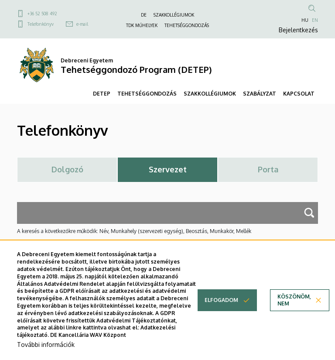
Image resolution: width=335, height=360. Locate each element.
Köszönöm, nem (294, 300)
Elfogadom (221, 300)
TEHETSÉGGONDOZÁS (186, 25)
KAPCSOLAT (298, 93)
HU (304, 20)
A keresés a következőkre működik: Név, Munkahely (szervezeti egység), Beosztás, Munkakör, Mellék (134, 231)
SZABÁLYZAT (259, 93)
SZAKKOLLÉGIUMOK (174, 14)
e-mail (82, 24)
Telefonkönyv (40, 24)
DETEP (101, 93)
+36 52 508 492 (42, 13)
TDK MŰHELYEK (141, 25)
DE (144, 14)
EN (315, 20)
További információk (46, 344)
